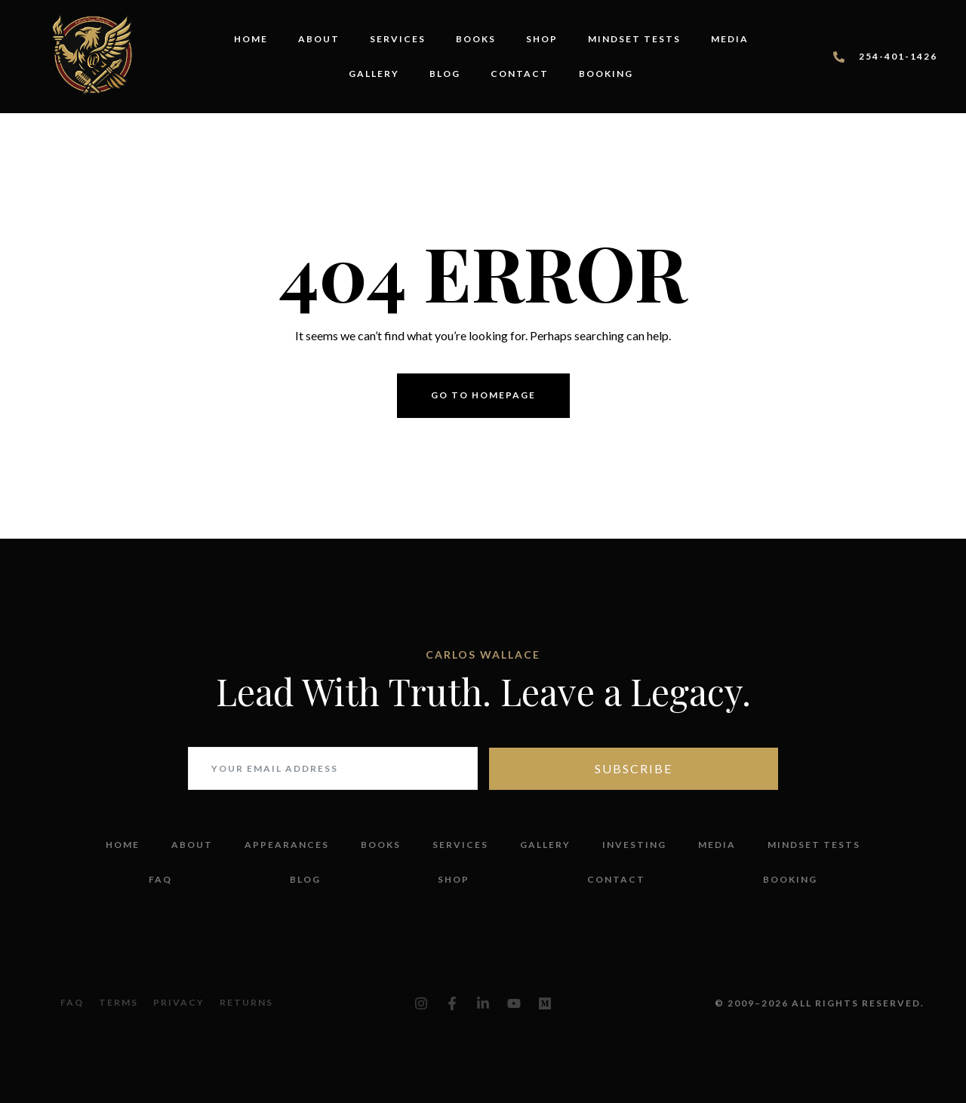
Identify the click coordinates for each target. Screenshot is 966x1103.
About (319, 39)
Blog (444, 73)
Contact (520, 73)
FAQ (160, 879)
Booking (606, 73)
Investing (634, 844)
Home (251, 39)
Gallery (374, 73)
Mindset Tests (634, 39)
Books (476, 39)
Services (398, 39)
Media (730, 39)
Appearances (287, 844)
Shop (542, 39)
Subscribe (633, 768)
